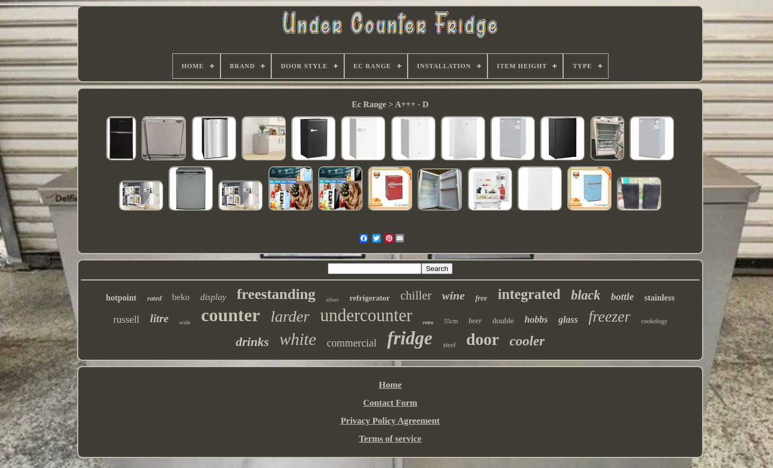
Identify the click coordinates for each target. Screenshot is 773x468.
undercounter (366, 315)
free (481, 298)
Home (390, 385)
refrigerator (369, 298)
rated (154, 298)
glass (568, 319)
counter (230, 315)
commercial (351, 343)
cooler (527, 341)
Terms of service (390, 439)
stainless (660, 297)
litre (159, 318)
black (586, 295)
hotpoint (121, 297)
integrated (529, 294)
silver (332, 299)
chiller (415, 295)
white (298, 339)
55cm (451, 321)
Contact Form (390, 403)
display (213, 297)
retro (428, 322)
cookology (654, 321)
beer (475, 321)
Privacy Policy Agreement (390, 421)
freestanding (276, 294)
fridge (409, 338)
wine (453, 295)
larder (290, 316)
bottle (622, 296)
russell (126, 319)
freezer (609, 316)
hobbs (536, 319)
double (503, 320)
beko (181, 297)
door (482, 339)
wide (184, 322)
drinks (252, 342)
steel (449, 345)
